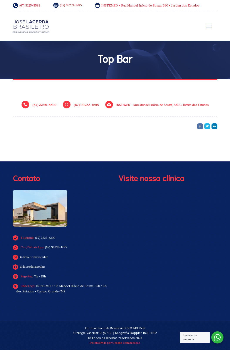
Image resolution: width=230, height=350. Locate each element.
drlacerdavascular (30, 267)
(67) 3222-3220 (35, 238)
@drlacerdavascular (32, 257)
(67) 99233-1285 (41, 247)
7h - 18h (31, 276)
